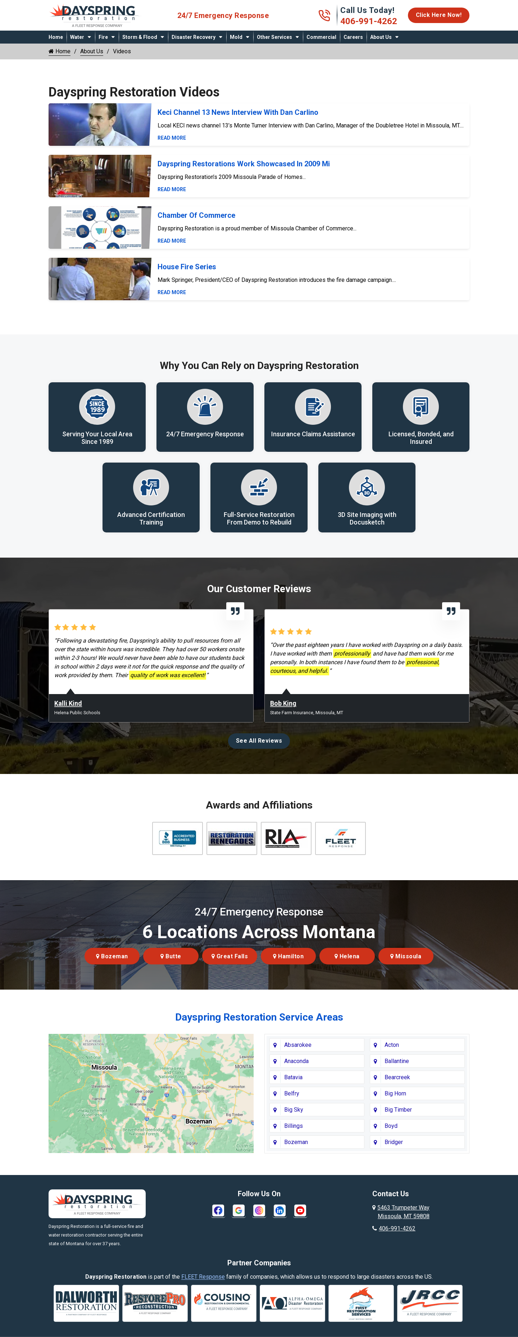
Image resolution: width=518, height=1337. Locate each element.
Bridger (394, 1142)
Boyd (391, 1126)
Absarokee (298, 1045)
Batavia (293, 1077)
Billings (293, 1126)
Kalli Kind (68, 703)
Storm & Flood (139, 37)
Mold (236, 37)
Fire (103, 37)
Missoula (405, 956)
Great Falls (230, 956)
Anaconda (296, 1061)
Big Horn (395, 1093)
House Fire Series (187, 266)
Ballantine (397, 1061)
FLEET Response (203, 1277)
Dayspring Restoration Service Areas (259, 1017)
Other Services (274, 37)
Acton (392, 1045)
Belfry (291, 1093)
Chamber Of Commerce (196, 215)
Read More (172, 138)
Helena (347, 956)
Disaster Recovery (193, 37)
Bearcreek (397, 1077)
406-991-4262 (368, 21)
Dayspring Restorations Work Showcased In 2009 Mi (244, 163)
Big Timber (398, 1110)
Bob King (283, 703)
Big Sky (293, 1110)
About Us (381, 37)
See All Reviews (259, 741)
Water (77, 37)
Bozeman (112, 956)
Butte (170, 956)
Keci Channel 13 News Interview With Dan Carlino (238, 112)
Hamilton (288, 956)
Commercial (321, 37)
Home (56, 37)
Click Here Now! (439, 15)
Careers (353, 37)
